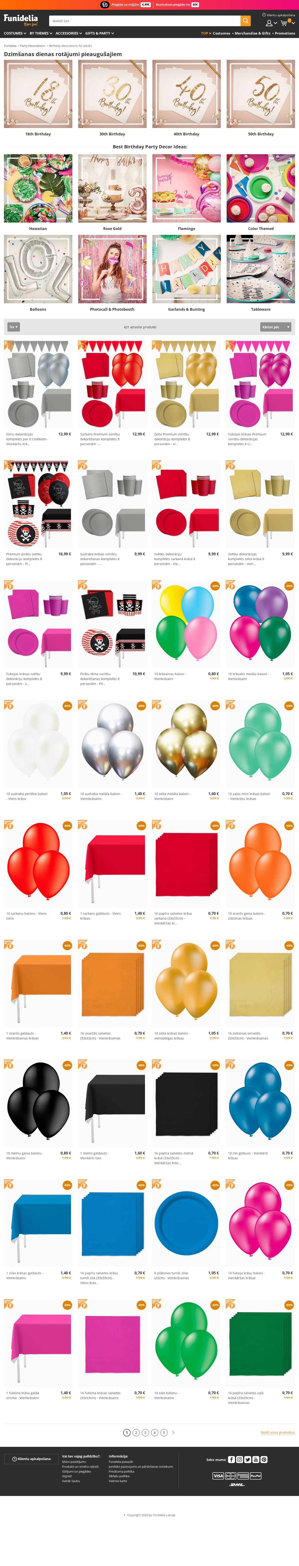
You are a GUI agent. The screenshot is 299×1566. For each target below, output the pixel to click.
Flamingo (186, 228)
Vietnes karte (118, 1481)
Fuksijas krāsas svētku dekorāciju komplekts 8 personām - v (24, 679)
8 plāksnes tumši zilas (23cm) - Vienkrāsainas (171, 1275)
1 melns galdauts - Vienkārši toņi (94, 1155)
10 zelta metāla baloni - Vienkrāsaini (172, 796)
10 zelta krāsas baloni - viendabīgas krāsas (172, 1035)
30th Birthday (112, 134)
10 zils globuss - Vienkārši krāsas (248, 1155)
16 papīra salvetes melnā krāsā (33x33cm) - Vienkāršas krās (173, 1158)
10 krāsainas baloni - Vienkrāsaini (170, 676)
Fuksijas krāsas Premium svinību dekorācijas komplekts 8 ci (247, 439)
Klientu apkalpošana (31, 1459)
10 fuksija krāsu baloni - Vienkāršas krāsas (246, 1275)
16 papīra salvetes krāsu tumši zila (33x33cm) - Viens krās (99, 1278)
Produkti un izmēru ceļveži (80, 1466)
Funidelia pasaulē (121, 1462)
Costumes (13, 33)
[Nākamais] (173, 1432)
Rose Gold (112, 228)
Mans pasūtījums (74, 1462)
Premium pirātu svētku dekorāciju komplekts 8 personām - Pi (24, 559)
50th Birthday (261, 134)
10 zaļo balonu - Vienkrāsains (166, 1395)
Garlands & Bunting (186, 309)
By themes (39, 33)
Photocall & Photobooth (112, 309)
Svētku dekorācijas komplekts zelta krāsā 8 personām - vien (246, 559)
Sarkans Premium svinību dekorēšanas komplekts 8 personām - (100, 439)
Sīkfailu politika (119, 1476)
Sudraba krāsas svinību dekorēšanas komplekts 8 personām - (99, 559)
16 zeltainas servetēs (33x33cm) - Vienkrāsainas (248, 1035)
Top (204, 33)
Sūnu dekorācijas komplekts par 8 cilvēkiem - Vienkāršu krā (27, 439)
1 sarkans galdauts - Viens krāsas (100, 915)
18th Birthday (38, 134)
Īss (12, 327)
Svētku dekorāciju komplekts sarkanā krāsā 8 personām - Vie (174, 559)
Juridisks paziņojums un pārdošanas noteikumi (141, 1466)
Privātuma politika (121, 1471)
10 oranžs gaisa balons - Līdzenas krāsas (247, 915)
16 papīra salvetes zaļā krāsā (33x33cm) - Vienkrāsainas (246, 1398)
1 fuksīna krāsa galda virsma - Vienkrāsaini (22, 1395)
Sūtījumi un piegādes (76, 1471)
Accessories (67, 33)
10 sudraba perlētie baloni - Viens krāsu (27, 796)
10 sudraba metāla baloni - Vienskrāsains (101, 796)
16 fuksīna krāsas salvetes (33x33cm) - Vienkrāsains (100, 1395)
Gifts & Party (97, 33)
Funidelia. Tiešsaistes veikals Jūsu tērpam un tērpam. (21, 20)
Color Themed (261, 228)
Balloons (38, 309)
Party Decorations (32, 46)
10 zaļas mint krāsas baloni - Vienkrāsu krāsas (249, 796)
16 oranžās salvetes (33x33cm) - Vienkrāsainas (100, 1035)
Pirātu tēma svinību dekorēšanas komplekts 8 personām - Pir (99, 679)
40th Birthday (186, 134)
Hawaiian (38, 228)
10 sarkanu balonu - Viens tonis (26, 915)
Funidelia (10, 46)
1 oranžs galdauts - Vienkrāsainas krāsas (22, 1035)
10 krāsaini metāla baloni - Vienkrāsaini (248, 676)
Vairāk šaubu (71, 1481)
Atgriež (67, 1476)
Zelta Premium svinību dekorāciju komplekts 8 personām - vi (172, 439)
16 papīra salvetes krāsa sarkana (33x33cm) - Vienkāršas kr (173, 918)
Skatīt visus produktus (278, 1432)
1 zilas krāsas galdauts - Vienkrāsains (24, 1275)
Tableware (260, 309)
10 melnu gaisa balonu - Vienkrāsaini (25, 1155)
